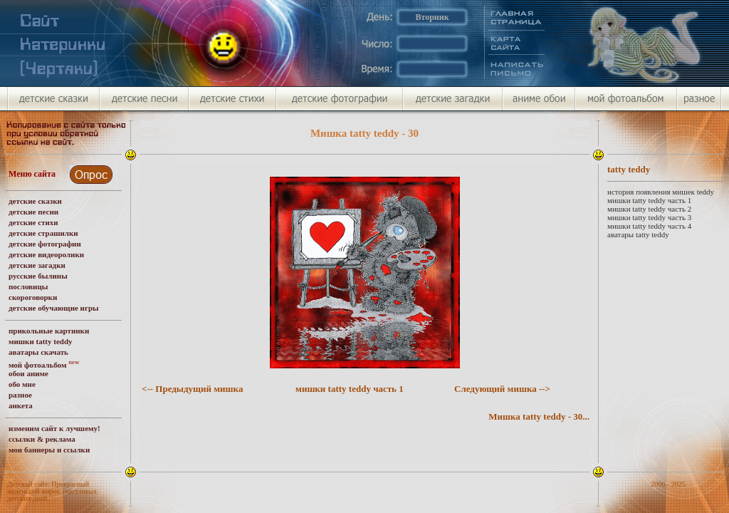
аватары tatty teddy (638, 234)
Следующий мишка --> (502, 388)
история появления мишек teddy (660, 191)
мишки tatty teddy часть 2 (649, 208)
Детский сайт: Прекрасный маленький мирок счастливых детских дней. (52, 491)
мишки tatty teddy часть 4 (649, 226)
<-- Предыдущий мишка (192, 388)
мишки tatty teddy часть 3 (649, 217)
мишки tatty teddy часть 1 (349, 388)
